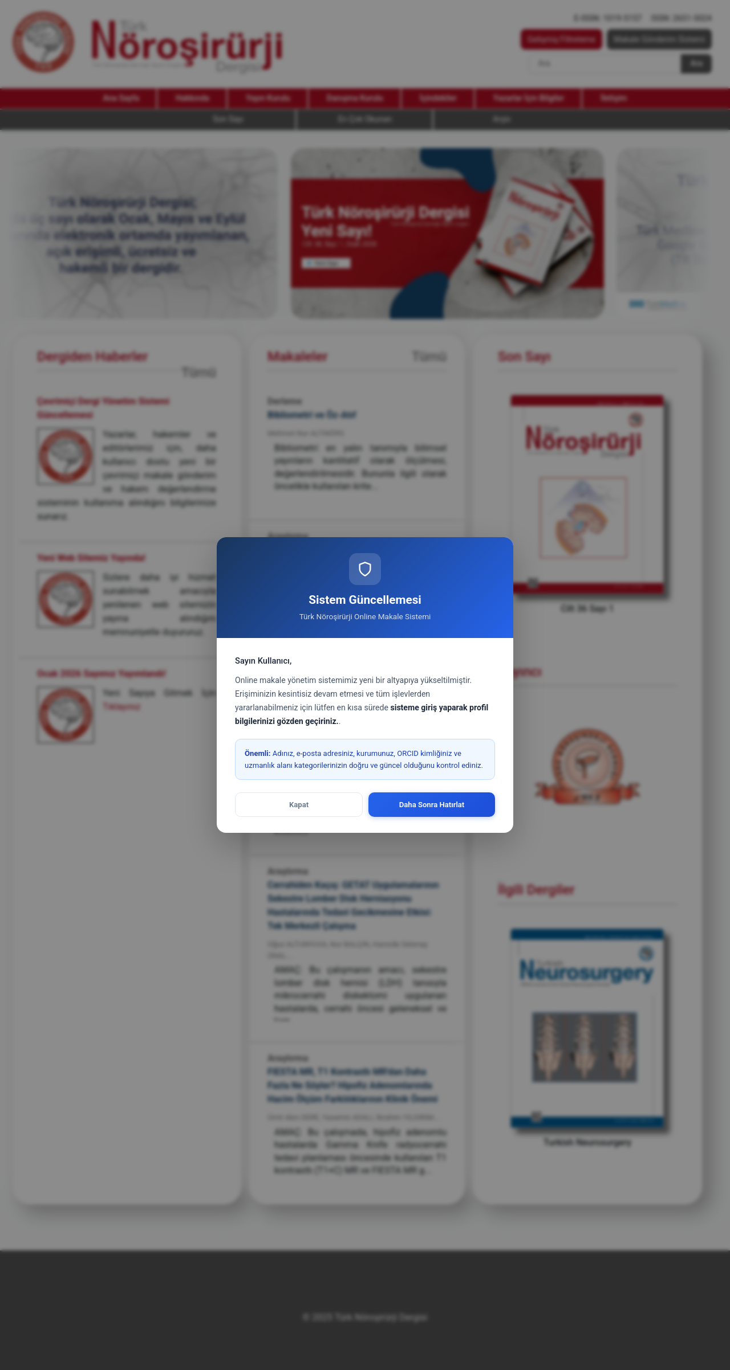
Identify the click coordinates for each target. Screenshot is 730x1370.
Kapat (299, 804)
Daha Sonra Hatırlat (432, 804)
